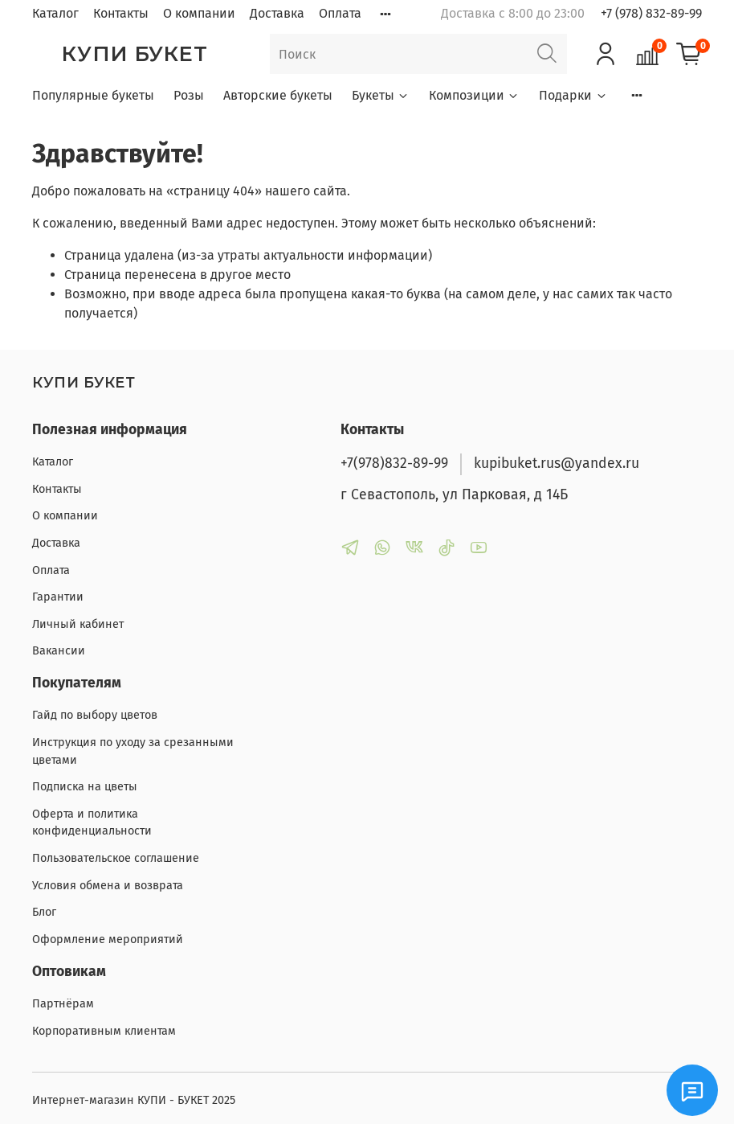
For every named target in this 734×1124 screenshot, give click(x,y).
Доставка (277, 13)
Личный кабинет (78, 624)
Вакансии (58, 651)
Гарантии (58, 597)
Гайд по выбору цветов (94, 715)
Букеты (381, 95)
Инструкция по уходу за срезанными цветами (133, 751)
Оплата (340, 13)
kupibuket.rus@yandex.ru (556, 463)
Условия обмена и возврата (107, 885)
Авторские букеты (277, 95)
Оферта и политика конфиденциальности (92, 823)
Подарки (573, 95)
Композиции (474, 95)
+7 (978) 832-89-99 (651, 13)
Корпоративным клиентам (104, 1031)
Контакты (121, 13)
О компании (199, 13)
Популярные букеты (93, 95)
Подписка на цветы (84, 787)
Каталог (55, 13)
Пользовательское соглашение (115, 858)
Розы (188, 95)
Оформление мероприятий (107, 939)
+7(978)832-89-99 (394, 463)
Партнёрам (63, 1004)
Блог (44, 912)
